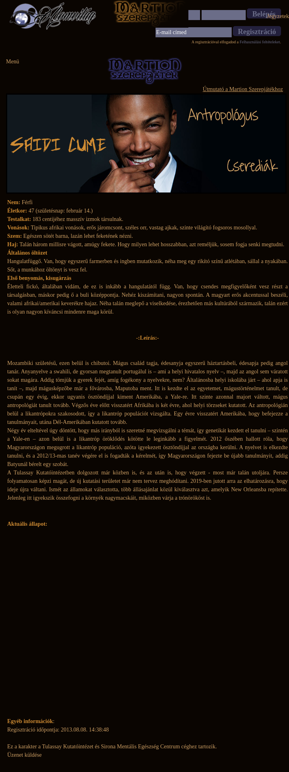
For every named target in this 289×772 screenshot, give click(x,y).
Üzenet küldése (24, 755)
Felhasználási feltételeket (260, 42)
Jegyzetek (278, 16)
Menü (12, 62)
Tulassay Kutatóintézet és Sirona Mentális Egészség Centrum (111, 747)
